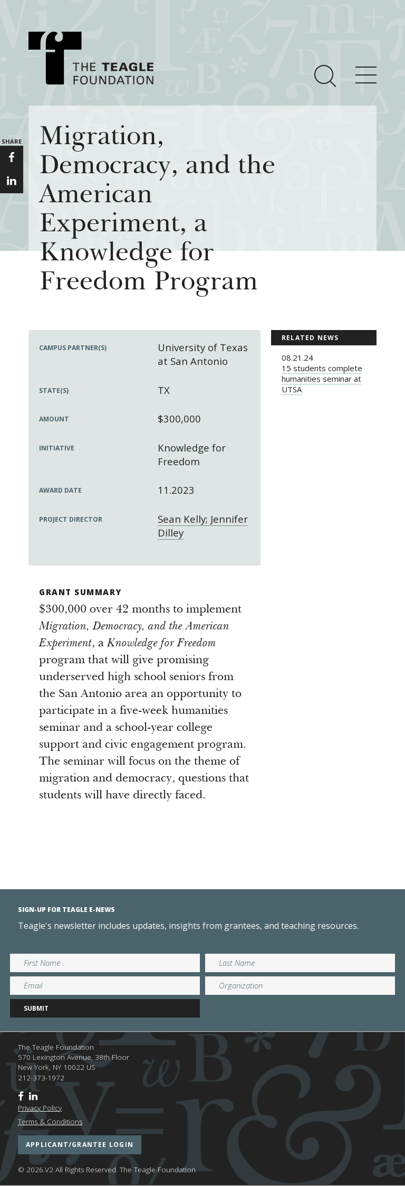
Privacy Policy (40, 1108)
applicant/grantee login (79, 1144)
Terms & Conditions (50, 1121)
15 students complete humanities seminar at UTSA (322, 378)
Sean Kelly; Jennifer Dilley (203, 525)
